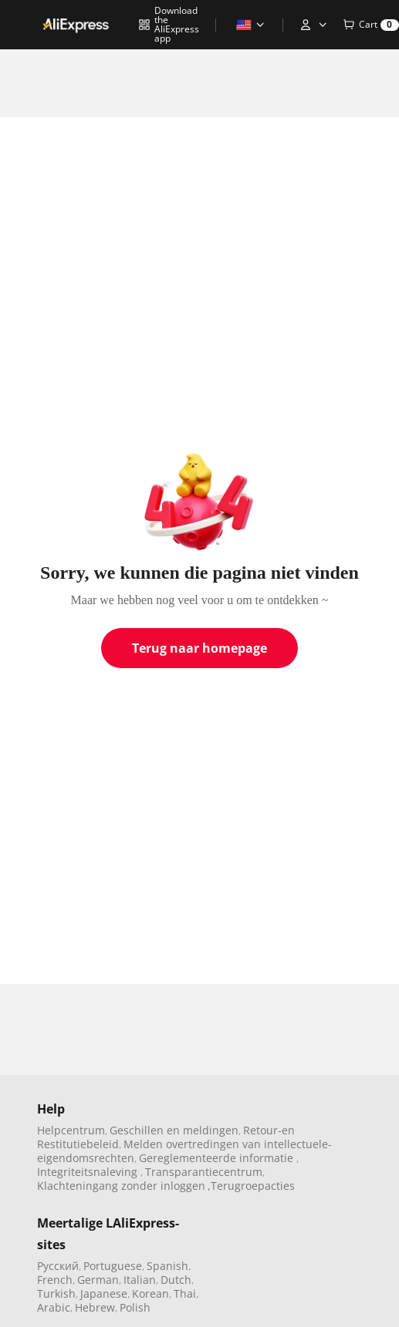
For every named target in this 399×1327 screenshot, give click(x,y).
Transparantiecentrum (203, 1171)
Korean (150, 1293)
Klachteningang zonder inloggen (121, 1185)
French (55, 1279)
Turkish (56, 1293)
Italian (139, 1279)
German (98, 1279)
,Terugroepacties (251, 1185)
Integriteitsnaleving (88, 1171)
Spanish (167, 1265)
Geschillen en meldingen (174, 1130)
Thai (185, 1293)
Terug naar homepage (199, 648)
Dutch (176, 1279)
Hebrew (95, 1307)
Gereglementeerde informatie (217, 1158)
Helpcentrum (71, 1130)
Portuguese (112, 1265)
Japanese (103, 1293)
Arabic (53, 1307)
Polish (135, 1307)
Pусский (58, 1265)
